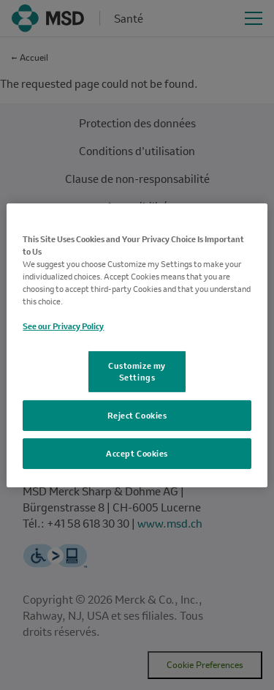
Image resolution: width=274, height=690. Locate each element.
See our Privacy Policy (63, 325)
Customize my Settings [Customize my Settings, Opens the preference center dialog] (137, 371)
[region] (137, 345)
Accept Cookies (137, 453)
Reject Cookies (137, 415)
